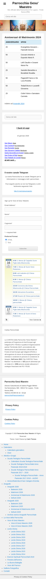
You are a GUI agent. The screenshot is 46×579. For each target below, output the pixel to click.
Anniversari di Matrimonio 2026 (23, 495)
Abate (14, 143)
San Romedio (9, 148)
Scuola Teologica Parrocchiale (18, 459)
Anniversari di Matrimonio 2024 (23, 37)
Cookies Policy (10, 423)
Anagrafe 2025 (13, 501)
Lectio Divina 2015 (18, 551)
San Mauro (9, 143)
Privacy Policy (10, 409)
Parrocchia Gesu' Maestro (25, 5)
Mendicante (23, 150)
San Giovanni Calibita (12, 150)
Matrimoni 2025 (17, 506)
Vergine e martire (28, 153)
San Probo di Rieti (11, 155)
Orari (9, 453)
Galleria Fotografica (11, 568)
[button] (7, 320)
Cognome (8, 223)
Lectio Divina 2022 (18, 532)
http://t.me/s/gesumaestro (23, 191)
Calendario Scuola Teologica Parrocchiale (27, 461)
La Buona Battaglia (14, 563)
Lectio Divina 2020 (18, 537)
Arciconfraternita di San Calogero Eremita (23, 481)
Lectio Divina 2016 (18, 548)
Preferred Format (11, 236)
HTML (10, 240)
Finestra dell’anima (14, 560)
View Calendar (35, 320)
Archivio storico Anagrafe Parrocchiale (21, 515)
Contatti (7, 571)
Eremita (17, 148)
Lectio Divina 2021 (18, 534)
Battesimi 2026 (16, 489)
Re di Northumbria (19, 145)
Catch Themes (31, 439)
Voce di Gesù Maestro (15, 520)
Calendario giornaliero (15, 450)
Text (9, 243)
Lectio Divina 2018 (18, 543)
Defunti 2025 (16, 512)
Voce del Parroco (13, 565)
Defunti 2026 (16, 498)
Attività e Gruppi (10, 456)
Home (6, 444)
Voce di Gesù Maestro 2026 (21, 523)
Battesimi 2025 (16, 504)
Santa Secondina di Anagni (14, 153)
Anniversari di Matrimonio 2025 (23, 509)
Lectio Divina (12, 529)
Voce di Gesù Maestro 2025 (21, 526)
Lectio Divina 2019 (18, 540)
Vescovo (20, 155)
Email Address (10, 205)
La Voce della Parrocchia (13, 518)
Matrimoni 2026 (17, 492)
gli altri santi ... (10, 160)
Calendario (8, 447)
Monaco (23, 157)
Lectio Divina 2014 (18, 554)
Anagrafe (7, 484)
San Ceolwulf (9, 146)
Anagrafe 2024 (18, 104)
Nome (7, 214)
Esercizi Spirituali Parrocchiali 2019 (20, 557)
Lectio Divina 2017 (18, 546)
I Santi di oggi (23, 128)
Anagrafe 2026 (13, 487)
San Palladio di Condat (13, 158)
